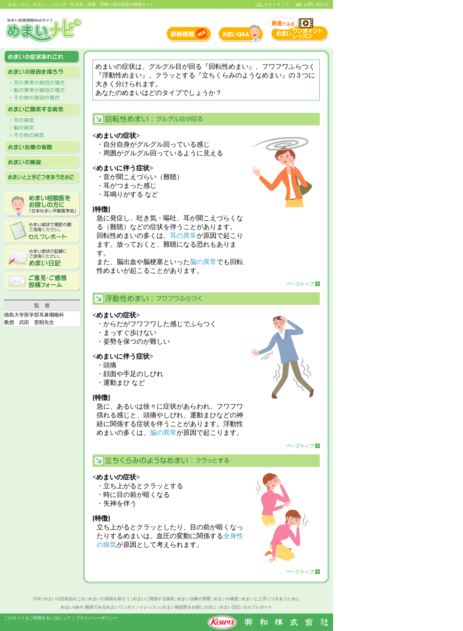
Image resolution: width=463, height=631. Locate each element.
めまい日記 (229, 607)
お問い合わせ (316, 4)
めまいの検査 (226, 598)
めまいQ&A (71, 607)
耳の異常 (183, 235)
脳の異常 (203, 261)
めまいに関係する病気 (153, 598)
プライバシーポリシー (96, 618)
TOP (37, 598)
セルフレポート (257, 607)
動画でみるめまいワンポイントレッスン (122, 607)
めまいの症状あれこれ (64, 598)
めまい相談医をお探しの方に (189, 607)
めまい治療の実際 (194, 598)
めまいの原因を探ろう (109, 598)
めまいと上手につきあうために (270, 598)
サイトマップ (276, 4)
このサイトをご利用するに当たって (37, 618)
